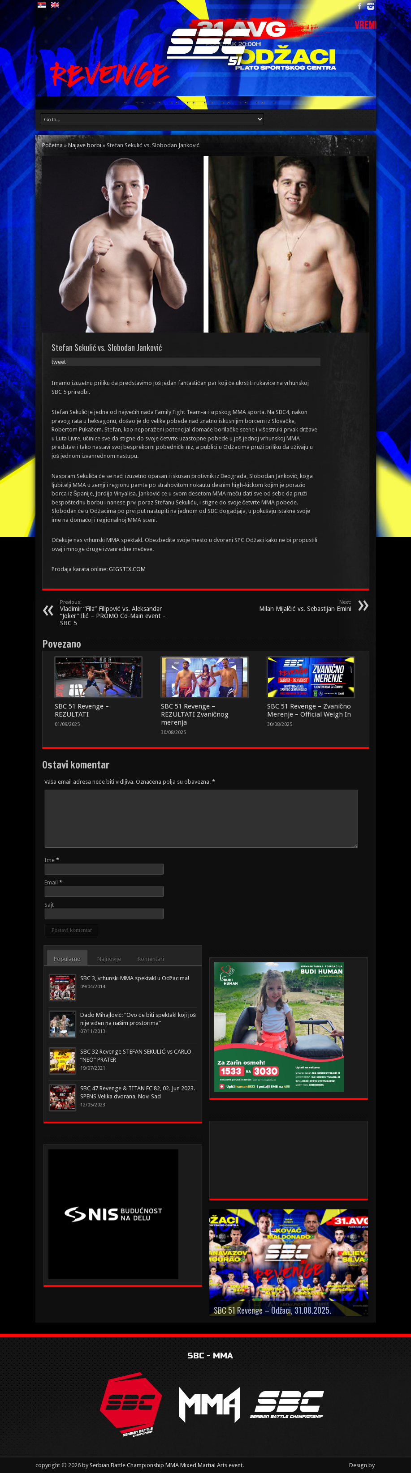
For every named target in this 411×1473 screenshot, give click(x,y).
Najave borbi (84, 145)
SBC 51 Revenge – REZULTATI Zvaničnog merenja (195, 714)
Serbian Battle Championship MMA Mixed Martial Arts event (166, 1465)
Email (51, 882)
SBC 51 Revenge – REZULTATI (82, 710)
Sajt (49, 904)
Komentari (151, 959)
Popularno (67, 959)
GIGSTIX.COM (127, 569)
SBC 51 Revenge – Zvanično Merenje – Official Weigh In (309, 710)
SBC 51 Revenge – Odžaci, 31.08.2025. (272, 1310)
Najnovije (109, 959)
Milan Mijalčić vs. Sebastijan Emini (296, 605)
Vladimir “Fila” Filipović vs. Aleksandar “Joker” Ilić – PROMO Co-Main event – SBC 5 (115, 613)
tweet (59, 362)
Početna (52, 145)
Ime (49, 860)
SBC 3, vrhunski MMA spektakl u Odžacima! (135, 978)
